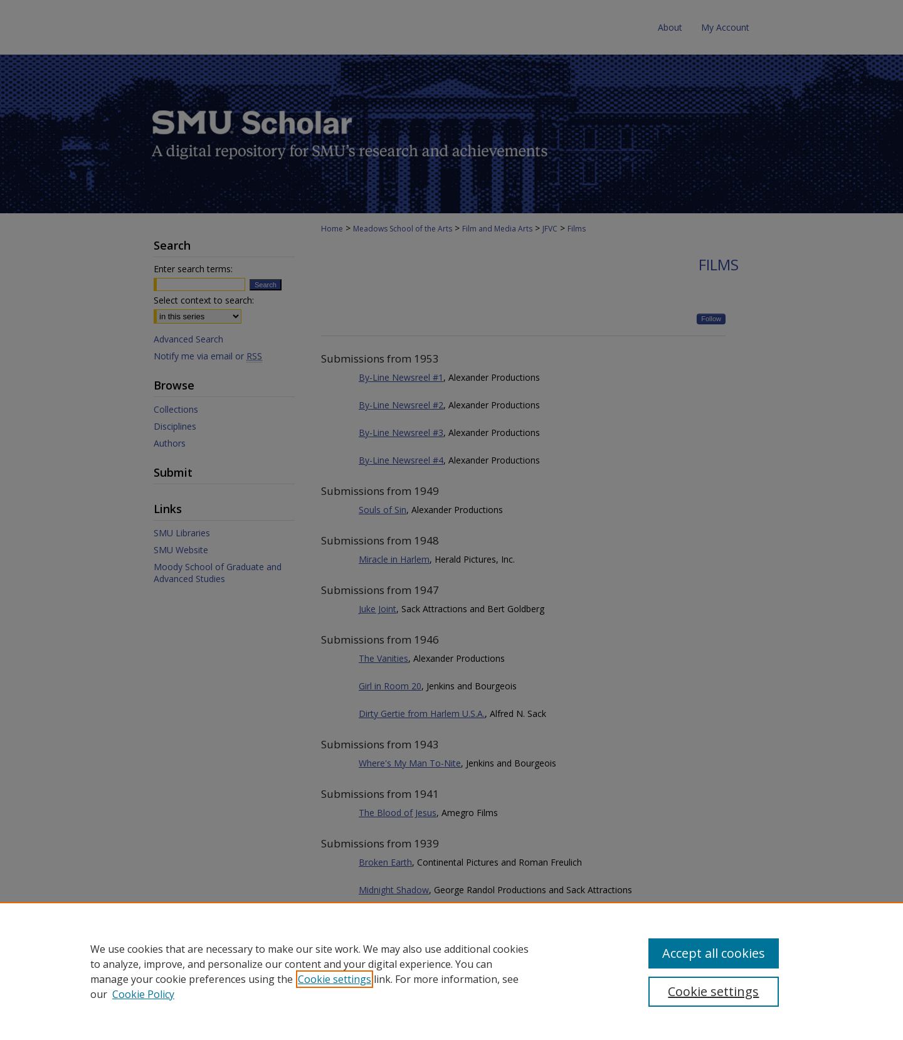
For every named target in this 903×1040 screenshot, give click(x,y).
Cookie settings (334, 979)
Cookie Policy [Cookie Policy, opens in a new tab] (143, 994)
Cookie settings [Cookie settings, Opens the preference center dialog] (713, 991)
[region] (451, 971)
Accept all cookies (713, 953)
